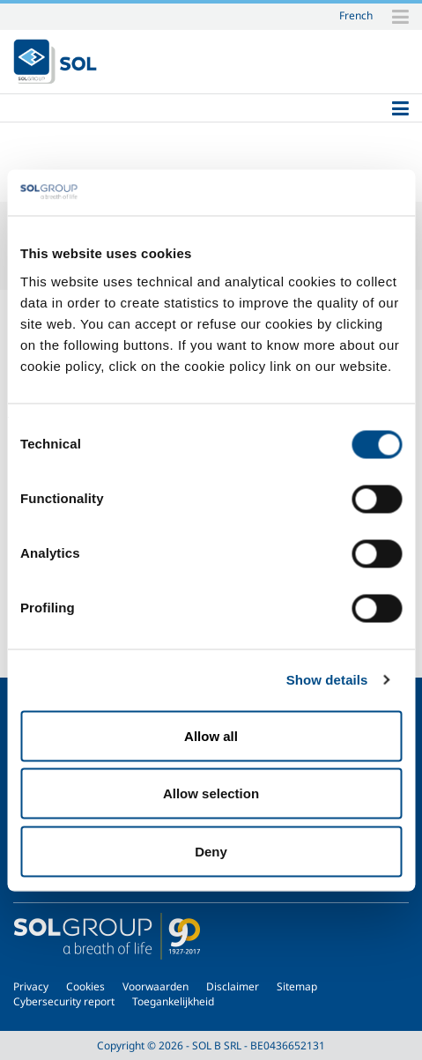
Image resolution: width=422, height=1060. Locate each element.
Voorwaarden (155, 986)
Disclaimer (232, 986)
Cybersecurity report (64, 1001)
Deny (211, 850)
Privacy (30, 986)
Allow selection (211, 793)
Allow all (211, 735)
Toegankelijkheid (173, 1001)
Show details (327, 679)
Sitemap (297, 986)
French (356, 15)
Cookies (85, 986)
